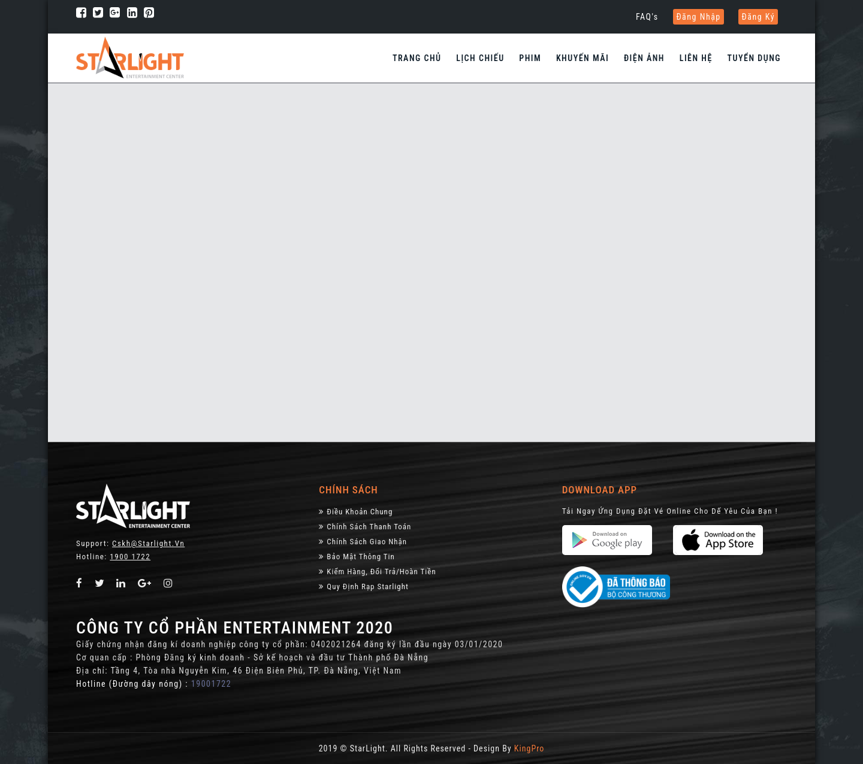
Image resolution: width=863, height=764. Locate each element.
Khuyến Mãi (582, 58)
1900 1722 (130, 556)
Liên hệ (696, 58)
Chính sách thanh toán (365, 526)
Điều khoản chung (356, 511)
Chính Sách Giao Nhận (363, 541)
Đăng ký (758, 17)
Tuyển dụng (754, 58)
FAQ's (647, 17)
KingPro (529, 748)
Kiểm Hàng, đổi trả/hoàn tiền (377, 571)
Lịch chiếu (480, 58)
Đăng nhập (698, 17)
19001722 (211, 684)
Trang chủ (417, 58)
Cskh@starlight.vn (148, 543)
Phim (530, 58)
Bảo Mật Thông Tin (357, 556)
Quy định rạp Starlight (363, 586)
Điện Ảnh (644, 58)
